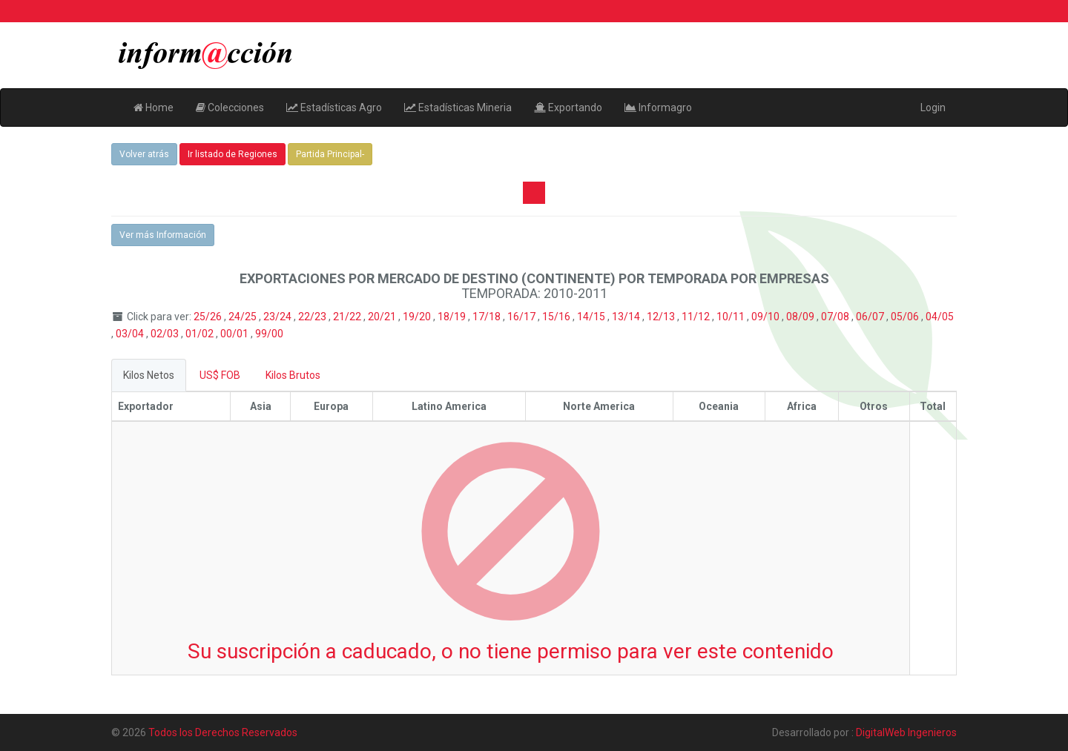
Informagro (658, 107)
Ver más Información (162, 235)
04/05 (940, 316)
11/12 (697, 316)
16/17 (522, 316)
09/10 (766, 316)
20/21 (383, 316)
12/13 (662, 316)
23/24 (278, 316)
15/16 (557, 316)
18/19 (453, 316)
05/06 (906, 316)
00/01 (235, 334)
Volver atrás (144, 154)
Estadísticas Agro (334, 107)
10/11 (731, 316)
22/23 (313, 316)
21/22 (348, 316)
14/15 (592, 316)
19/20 (418, 316)
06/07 (871, 316)
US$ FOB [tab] (220, 375)
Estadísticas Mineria (458, 107)
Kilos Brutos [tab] (293, 375)
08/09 (801, 316)
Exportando (568, 107)
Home (154, 107)
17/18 (487, 316)
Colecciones (230, 107)
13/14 (627, 316)
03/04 (131, 334)
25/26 (209, 316)
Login (933, 107)
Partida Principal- (330, 154)
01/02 (200, 334)
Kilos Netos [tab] (148, 375)
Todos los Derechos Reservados (222, 732)
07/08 (836, 316)
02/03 (166, 334)
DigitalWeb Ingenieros (906, 732)
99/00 (269, 334)
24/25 (243, 316)
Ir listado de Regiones (232, 154)
